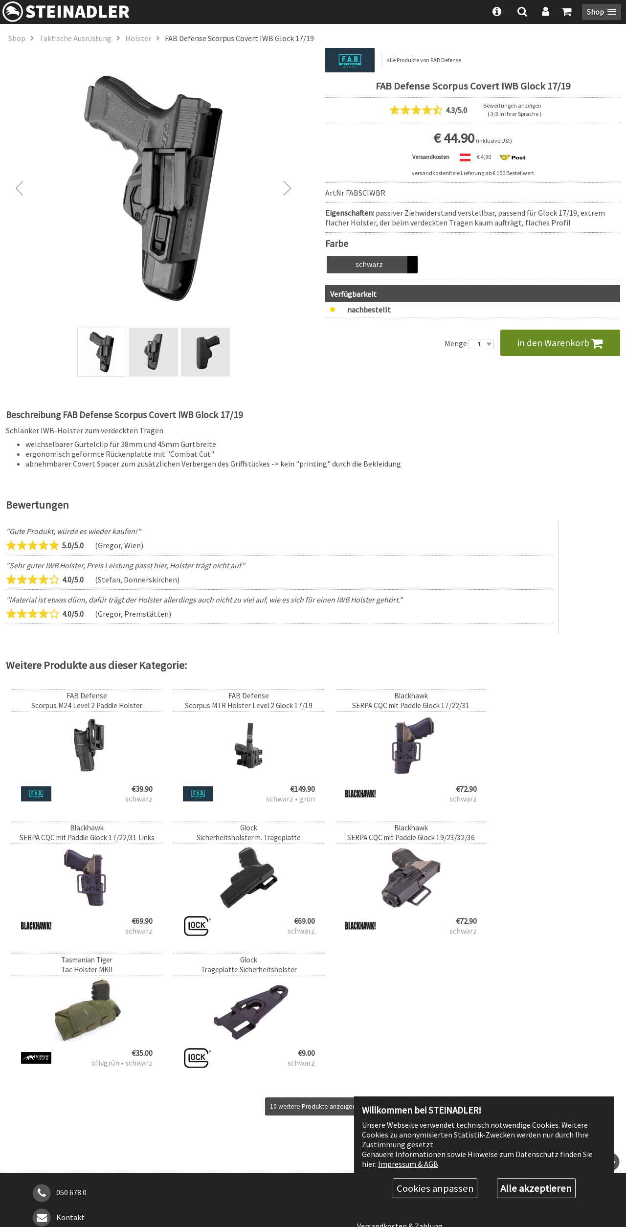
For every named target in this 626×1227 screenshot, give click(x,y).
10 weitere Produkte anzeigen (313, 974)
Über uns (371, 1059)
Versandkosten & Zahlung (400, 1094)
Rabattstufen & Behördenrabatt (411, 1076)
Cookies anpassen (435, 1188)
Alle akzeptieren (536, 1188)
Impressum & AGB (408, 1163)
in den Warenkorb (560, 343)
